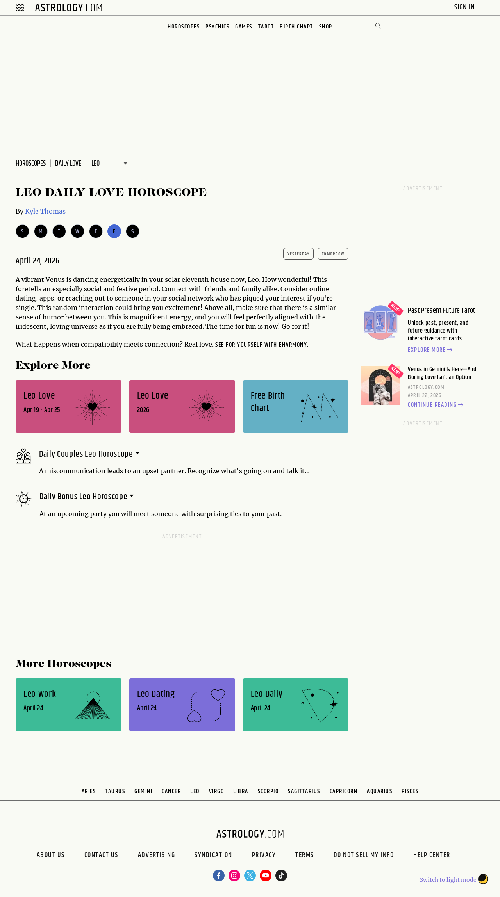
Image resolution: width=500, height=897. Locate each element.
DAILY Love (68, 163)
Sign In (465, 7)
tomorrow (333, 254)
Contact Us (101, 856)
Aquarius (379, 791)
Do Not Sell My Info (364, 856)
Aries (89, 791)
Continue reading (437, 405)
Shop (325, 27)
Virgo (216, 791)
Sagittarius (304, 791)
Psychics (217, 27)
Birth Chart (296, 27)
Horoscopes (184, 27)
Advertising (156, 856)
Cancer (171, 791)
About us (51, 856)
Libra (240, 791)
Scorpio (268, 791)
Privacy (264, 856)
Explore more (431, 350)
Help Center (431, 856)
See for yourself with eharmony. (262, 345)
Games (243, 27)
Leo (195, 791)
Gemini (143, 791)
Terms (304, 856)
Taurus (115, 791)
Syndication (213, 856)
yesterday (298, 254)
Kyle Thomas (45, 211)
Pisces (410, 791)
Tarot (266, 27)
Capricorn (344, 791)
